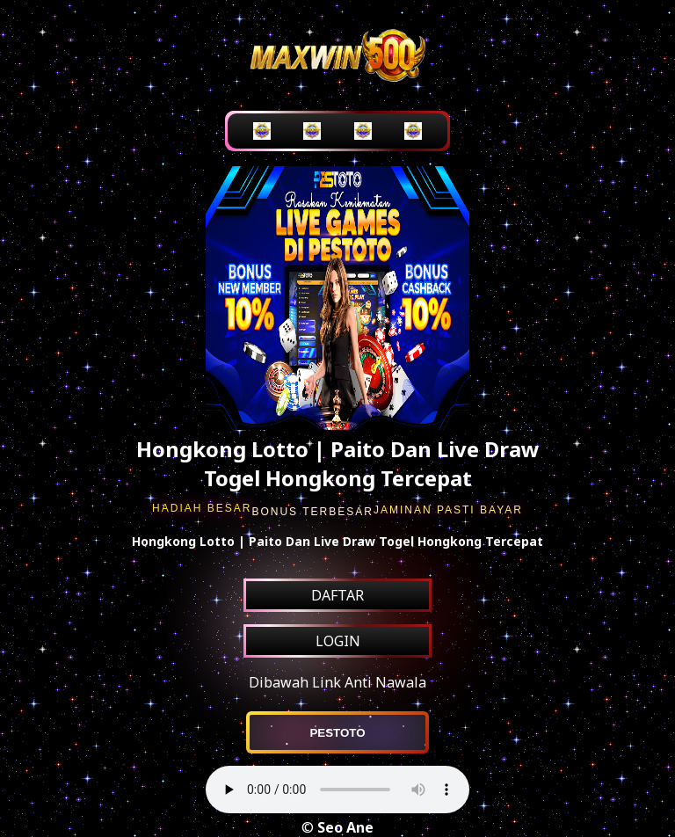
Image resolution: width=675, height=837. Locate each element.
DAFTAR (337, 595)
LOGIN (338, 641)
